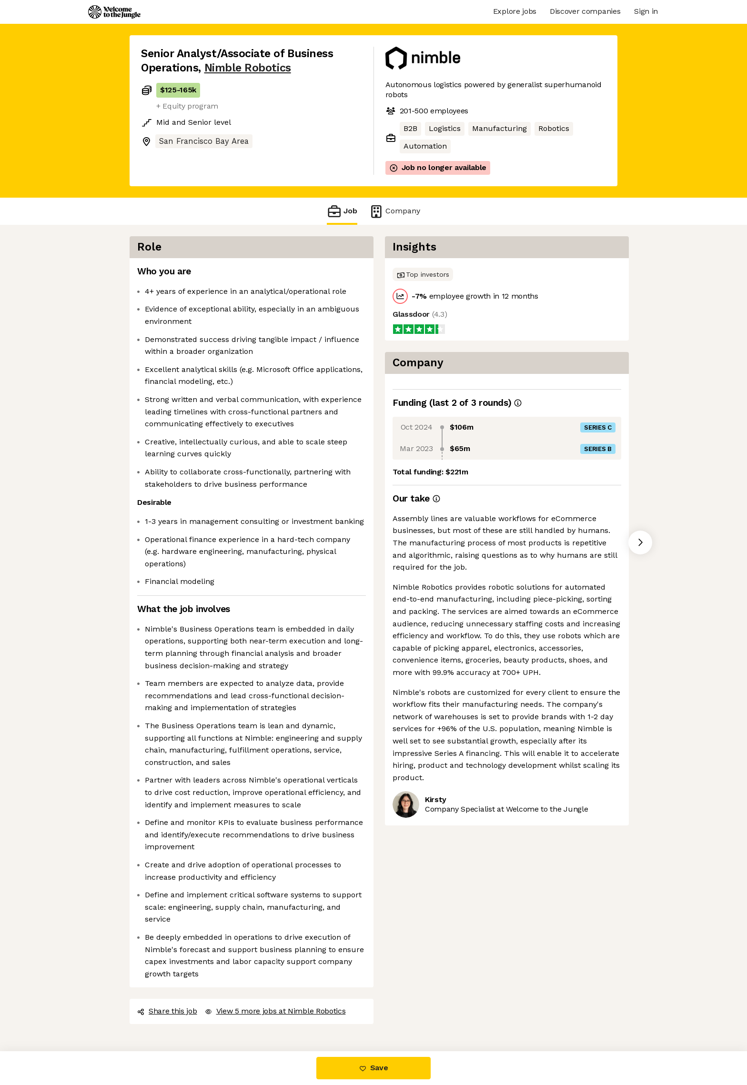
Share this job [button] (167, 1010)
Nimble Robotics (247, 67)
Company (394, 211)
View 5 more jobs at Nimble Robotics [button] (275, 1010)
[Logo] (114, 12)
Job (342, 211)
